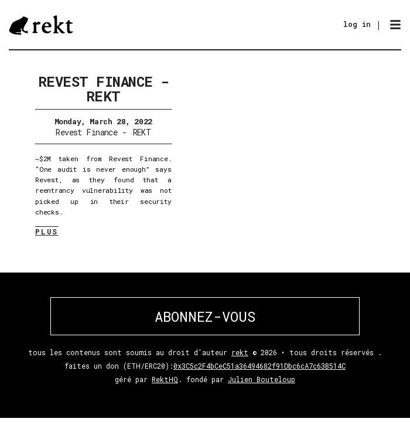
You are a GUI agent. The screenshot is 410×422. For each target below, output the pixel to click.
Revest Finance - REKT (103, 89)
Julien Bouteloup (261, 379)
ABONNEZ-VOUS (205, 316)
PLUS (47, 231)
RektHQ (165, 379)
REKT (142, 132)
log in (357, 24)
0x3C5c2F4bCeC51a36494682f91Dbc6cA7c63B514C (259, 365)
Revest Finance (86, 132)
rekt (239, 352)
